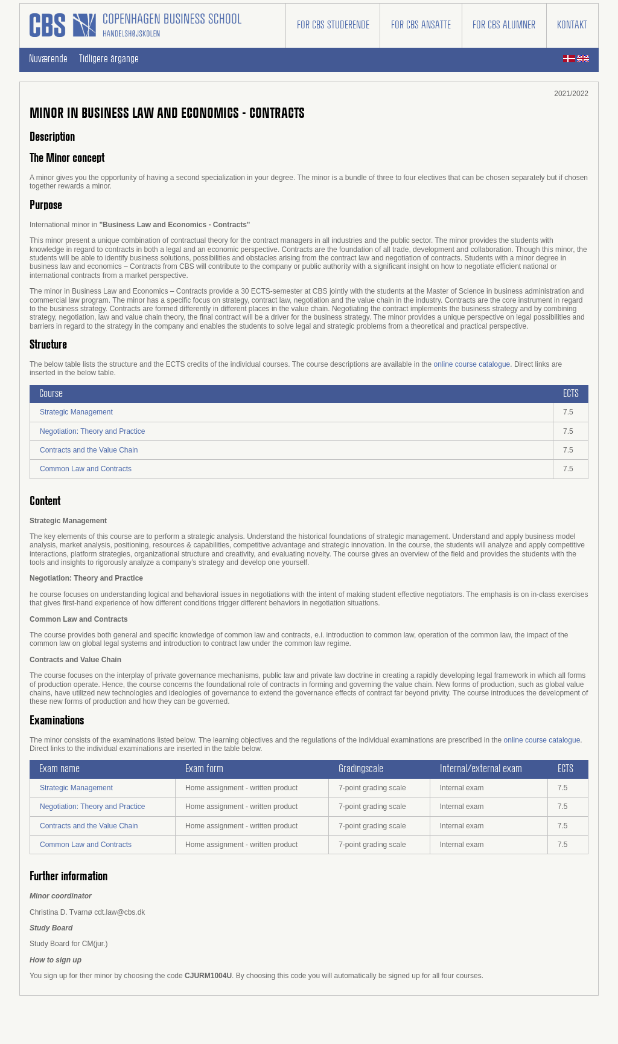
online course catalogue (471, 364)
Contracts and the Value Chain (89, 450)
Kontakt (572, 25)
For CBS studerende (333, 25)
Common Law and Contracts (86, 469)
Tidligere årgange (109, 59)
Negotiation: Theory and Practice (92, 431)
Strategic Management (76, 412)
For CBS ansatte (421, 25)
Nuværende (48, 59)
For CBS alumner (504, 25)
